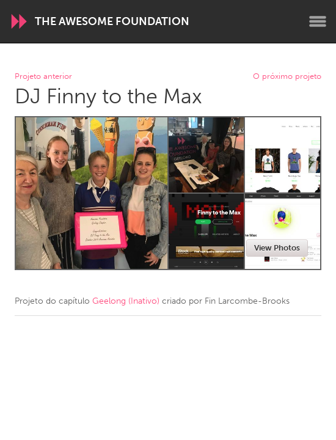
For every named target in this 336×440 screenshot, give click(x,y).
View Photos (277, 247)
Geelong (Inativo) (125, 301)
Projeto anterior (43, 77)
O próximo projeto (287, 77)
